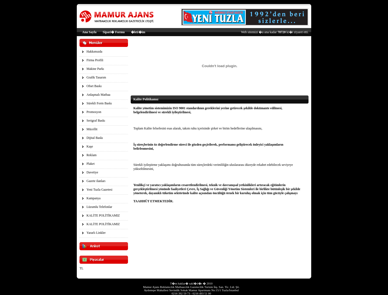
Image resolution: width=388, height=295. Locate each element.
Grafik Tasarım (96, 77)
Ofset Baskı (94, 86)
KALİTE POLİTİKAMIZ (103, 215)
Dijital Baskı (94, 138)
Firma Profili (94, 60)
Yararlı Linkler (96, 233)
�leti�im (138, 32)
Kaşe (89, 146)
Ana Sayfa (89, 32)
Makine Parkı (95, 69)
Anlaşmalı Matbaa (98, 95)
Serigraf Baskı (95, 120)
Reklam (91, 155)
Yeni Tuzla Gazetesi (99, 189)
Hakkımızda (94, 51)
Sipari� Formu (114, 32)
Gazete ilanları (95, 181)
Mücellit (92, 129)
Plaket (90, 164)
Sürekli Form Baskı (99, 103)
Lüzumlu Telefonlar (99, 207)
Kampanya (93, 198)
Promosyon (93, 112)
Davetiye (92, 172)
